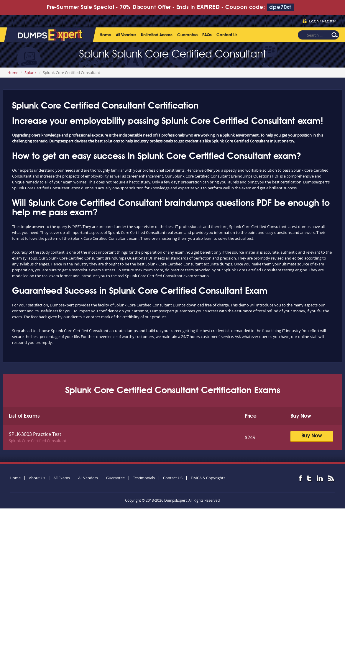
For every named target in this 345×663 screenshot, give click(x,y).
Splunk (30, 72)
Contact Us (226, 35)
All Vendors (126, 35)
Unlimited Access (156, 35)
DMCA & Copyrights (208, 477)
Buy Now (311, 436)
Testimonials (144, 477)
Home (105, 35)
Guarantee (187, 35)
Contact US (173, 477)
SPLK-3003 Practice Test (35, 434)
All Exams (61, 477)
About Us (37, 477)
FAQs (207, 35)
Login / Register (322, 21)
